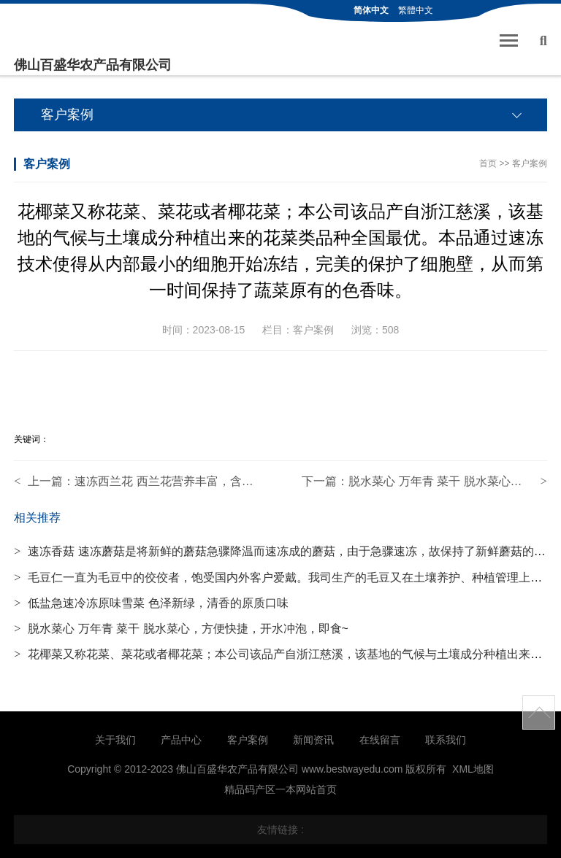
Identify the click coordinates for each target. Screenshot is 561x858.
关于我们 (115, 740)
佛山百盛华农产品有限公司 (93, 65)
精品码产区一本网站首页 (280, 789)
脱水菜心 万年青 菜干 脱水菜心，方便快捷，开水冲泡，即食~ (181, 628)
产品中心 (181, 740)
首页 (488, 163)
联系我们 (445, 740)
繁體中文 (415, 10)
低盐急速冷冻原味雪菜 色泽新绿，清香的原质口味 (151, 603)
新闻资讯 (313, 740)
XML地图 (473, 769)
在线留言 (379, 740)
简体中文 (371, 10)
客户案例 (529, 163)
